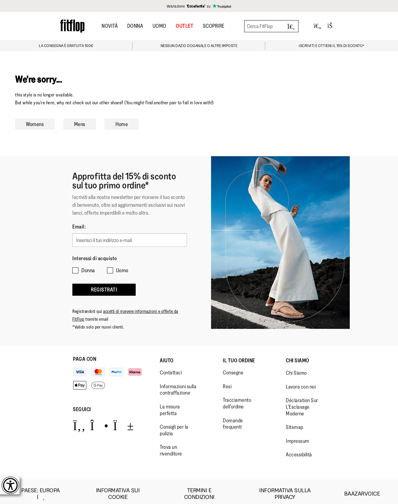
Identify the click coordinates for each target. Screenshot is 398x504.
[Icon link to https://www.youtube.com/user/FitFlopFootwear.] (123, 421)
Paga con (84, 354)
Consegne (233, 368)
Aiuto (167, 356)
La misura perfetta (170, 405)
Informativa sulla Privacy (285, 489)
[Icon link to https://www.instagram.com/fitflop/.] (99, 421)
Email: (79, 226)
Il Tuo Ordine (239, 356)
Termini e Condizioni (199, 489)
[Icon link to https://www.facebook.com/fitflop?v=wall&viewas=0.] (79, 421)
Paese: (40, 489)
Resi (227, 382)
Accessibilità (299, 450)
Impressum (297, 436)
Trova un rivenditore (171, 445)
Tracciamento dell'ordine (237, 399)
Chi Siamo (297, 356)
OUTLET (184, 26)
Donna (135, 26)
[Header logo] (72, 26)
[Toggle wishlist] (317, 26)
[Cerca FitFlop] (271, 26)
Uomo (159, 26)
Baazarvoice (362, 489)
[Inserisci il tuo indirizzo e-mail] (129, 239)
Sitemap (294, 422)
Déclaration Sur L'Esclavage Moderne (302, 402)
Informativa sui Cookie (118, 489)
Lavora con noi (301, 382)
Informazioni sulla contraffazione (178, 385)
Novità (110, 26)
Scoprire (214, 26)
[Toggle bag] (332, 26)
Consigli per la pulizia (174, 425)
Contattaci (171, 368)
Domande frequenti (233, 419)
